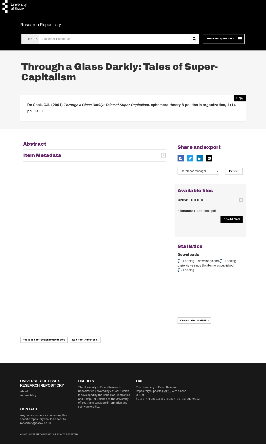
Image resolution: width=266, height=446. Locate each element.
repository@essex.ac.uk (35, 425)
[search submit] (194, 41)
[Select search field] (30, 41)
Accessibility (28, 397)
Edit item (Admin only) (85, 342)
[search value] (114, 41)
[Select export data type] (198, 173)
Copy (238, 99)
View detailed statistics (194, 322)
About (24, 393)
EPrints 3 (115, 393)
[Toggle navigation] (224, 41)
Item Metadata (42, 157)
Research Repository (48, 26)
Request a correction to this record (44, 342)
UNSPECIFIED (190, 202)
